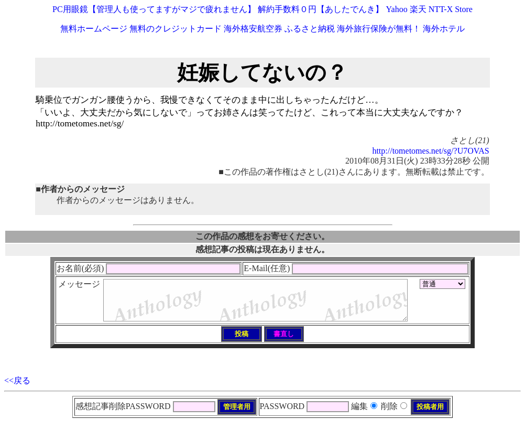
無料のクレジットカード (175, 28)
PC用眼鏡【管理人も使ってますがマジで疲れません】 (154, 9)
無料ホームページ (93, 28)
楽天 (418, 9)
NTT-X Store (451, 9)
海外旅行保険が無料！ (379, 28)
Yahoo (397, 9)
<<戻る (17, 388)
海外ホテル (444, 28)
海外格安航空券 (253, 28)
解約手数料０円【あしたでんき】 (321, 9)
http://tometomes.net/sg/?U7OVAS (430, 150)
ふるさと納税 (310, 28)
